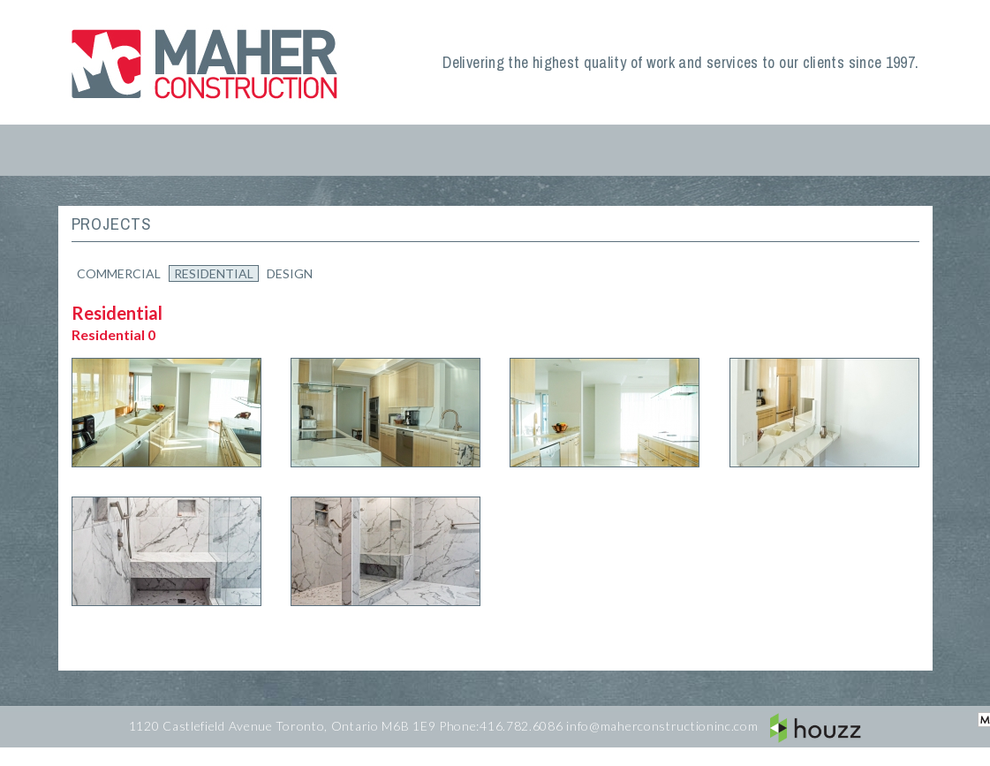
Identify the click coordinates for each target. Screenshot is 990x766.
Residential (213, 273)
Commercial (119, 273)
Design (290, 273)
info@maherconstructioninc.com (662, 725)
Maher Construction (208, 62)
